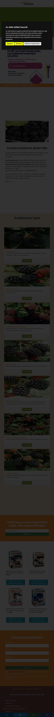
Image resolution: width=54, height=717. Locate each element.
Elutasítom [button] (19, 43)
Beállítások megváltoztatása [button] (32, 43)
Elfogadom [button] (10, 43)
